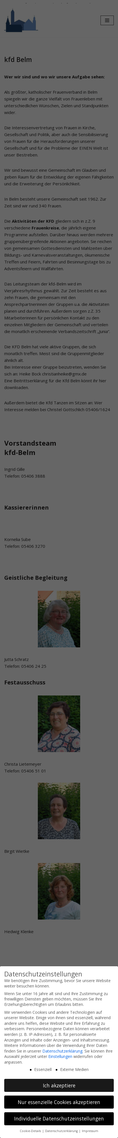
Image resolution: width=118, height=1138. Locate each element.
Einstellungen (60, 1056)
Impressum (90, 1131)
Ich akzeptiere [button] (59, 1085)
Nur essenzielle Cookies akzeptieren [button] (59, 1101)
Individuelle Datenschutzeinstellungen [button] (59, 1118)
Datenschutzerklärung (62, 1050)
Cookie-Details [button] (31, 1131)
